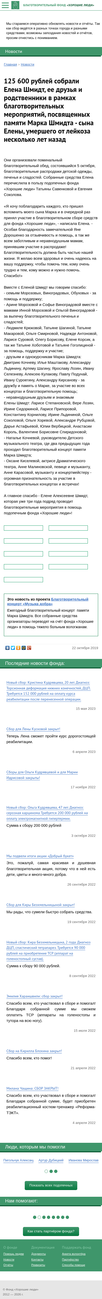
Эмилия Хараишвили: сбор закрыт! (34, 996)
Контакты (37, 1259)
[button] (46, 1171)
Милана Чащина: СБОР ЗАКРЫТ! (32, 1088)
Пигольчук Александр (20, 1160)
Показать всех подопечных (51, 1185)
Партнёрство (70, 1259)
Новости (13, 51)
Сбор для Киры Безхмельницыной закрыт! (40, 904)
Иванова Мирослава (84, 1160)
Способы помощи (73, 1264)
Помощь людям (13, 1253)
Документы (38, 1253)
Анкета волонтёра (74, 1253)
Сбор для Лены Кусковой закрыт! (33, 728)
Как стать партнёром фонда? (51, 1231)
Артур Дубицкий (50, 1160)
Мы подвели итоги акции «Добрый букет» (40, 855)
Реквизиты (38, 1264)
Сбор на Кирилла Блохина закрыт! (34, 1050)
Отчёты (8, 1264)
